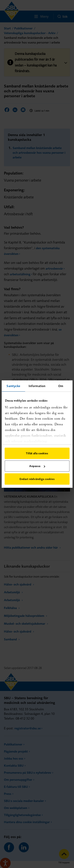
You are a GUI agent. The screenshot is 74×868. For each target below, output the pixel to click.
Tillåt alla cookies (37, 453)
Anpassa (37, 466)
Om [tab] (60, 386)
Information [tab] (37, 386)
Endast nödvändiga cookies (37, 479)
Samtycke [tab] (13, 386)
